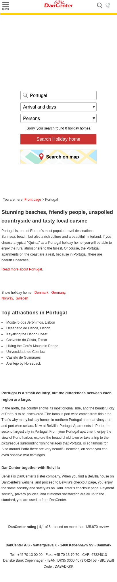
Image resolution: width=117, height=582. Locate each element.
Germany (58, 293)
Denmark (41, 293)
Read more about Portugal (21, 269)
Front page (32, 200)
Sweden (22, 298)
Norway (7, 298)
